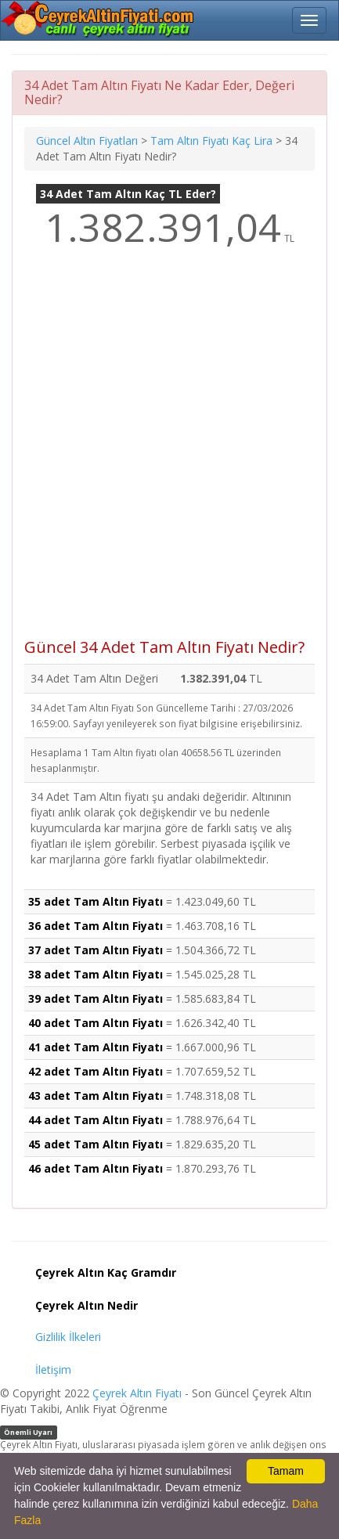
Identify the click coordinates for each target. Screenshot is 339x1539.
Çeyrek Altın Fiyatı (137, 1393)
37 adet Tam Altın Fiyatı (95, 950)
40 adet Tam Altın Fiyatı (95, 1022)
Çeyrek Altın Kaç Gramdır (105, 1272)
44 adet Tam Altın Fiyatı (95, 1119)
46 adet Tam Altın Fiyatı (95, 1168)
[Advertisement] (169, 453)
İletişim (53, 1369)
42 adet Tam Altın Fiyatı (95, 1071)
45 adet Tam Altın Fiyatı (95, 1144)
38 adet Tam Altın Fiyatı (95, 974)
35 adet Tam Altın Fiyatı (95, 901)
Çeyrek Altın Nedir (86, 1305)
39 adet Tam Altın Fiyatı (95, 998)
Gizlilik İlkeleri (68, 1336)
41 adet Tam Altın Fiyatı (95, 1047)
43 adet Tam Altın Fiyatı (95, 1095)
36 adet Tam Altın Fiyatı (95, 925)
